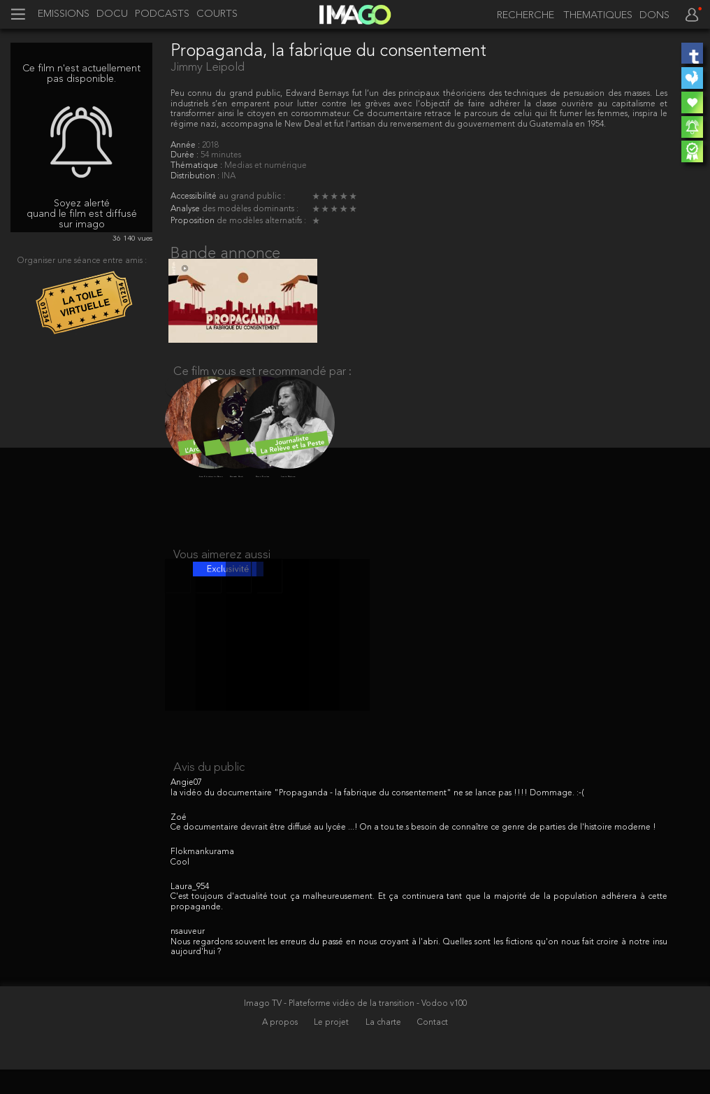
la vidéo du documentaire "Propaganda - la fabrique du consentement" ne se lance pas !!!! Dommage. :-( (377, 818)
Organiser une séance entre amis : (82, 261)
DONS (654, 16)
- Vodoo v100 (441, 1028)
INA (229, 176)
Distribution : (196, 176)
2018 (210, 145)
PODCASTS (162, 15)
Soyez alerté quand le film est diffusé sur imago (82, 214)
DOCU (112, 15)
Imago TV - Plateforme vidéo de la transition (330, 1028)
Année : (186, 145)
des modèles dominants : (250, 209)
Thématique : (197, 166)
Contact (432, 1046)
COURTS (217, 15)
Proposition (194, 221)
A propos (281, 1046)
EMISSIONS (63, 15)
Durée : (186, 155)
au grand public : (252, 196)
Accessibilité (195, 196)
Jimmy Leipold (208, 67)
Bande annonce (225, 254)
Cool (180, 887)
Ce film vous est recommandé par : (262, 382)
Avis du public (209, 792)
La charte (384, 1046)
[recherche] (521, 16)
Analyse (186, 209)
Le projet (332, 1046)
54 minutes (221, 155)
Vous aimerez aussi (221, 570)
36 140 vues (132, 239)
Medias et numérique (265, 166)
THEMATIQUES (597, 16)
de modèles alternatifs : (261, 221)
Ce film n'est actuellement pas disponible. (81, 74)
